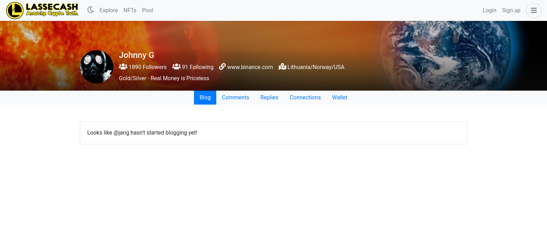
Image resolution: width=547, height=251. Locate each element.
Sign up (511, 10)
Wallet (339, 97)
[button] (532, 10)
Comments (235, 97)
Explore (108, 10)
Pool (147, 10)
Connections (305, 97)
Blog (205, 97)
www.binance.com (250, 67)
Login (489, 10)
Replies (269, 97)
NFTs (129, 10)
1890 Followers (143, 67)
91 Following (192, 67)
